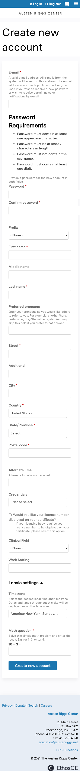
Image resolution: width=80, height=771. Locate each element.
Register (55, 4)
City (12, 385)
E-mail (14, 72)
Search (33, 705)
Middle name (19, 267)
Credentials (18, 494)
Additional (17, 366)
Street (13, 346)
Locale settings (23, 582)
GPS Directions (67, 750)
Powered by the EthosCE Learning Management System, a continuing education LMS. (63, 768)
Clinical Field (19, 540)
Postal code (18, 445)
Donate (20, 705)
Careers (46, 705)
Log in (37, 4)
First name (17, 247)
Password (16, 186)
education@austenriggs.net (58, 742)
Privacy (7, 705)
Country (15, 405)
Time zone (17, 594)
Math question (20, 631)
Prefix (13, 228)
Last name (17, 287)
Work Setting (19, 560)
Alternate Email (21, 470)
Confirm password (23, 203)
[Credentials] (24, 502)
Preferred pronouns (24, 307)
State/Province (21, 425)
